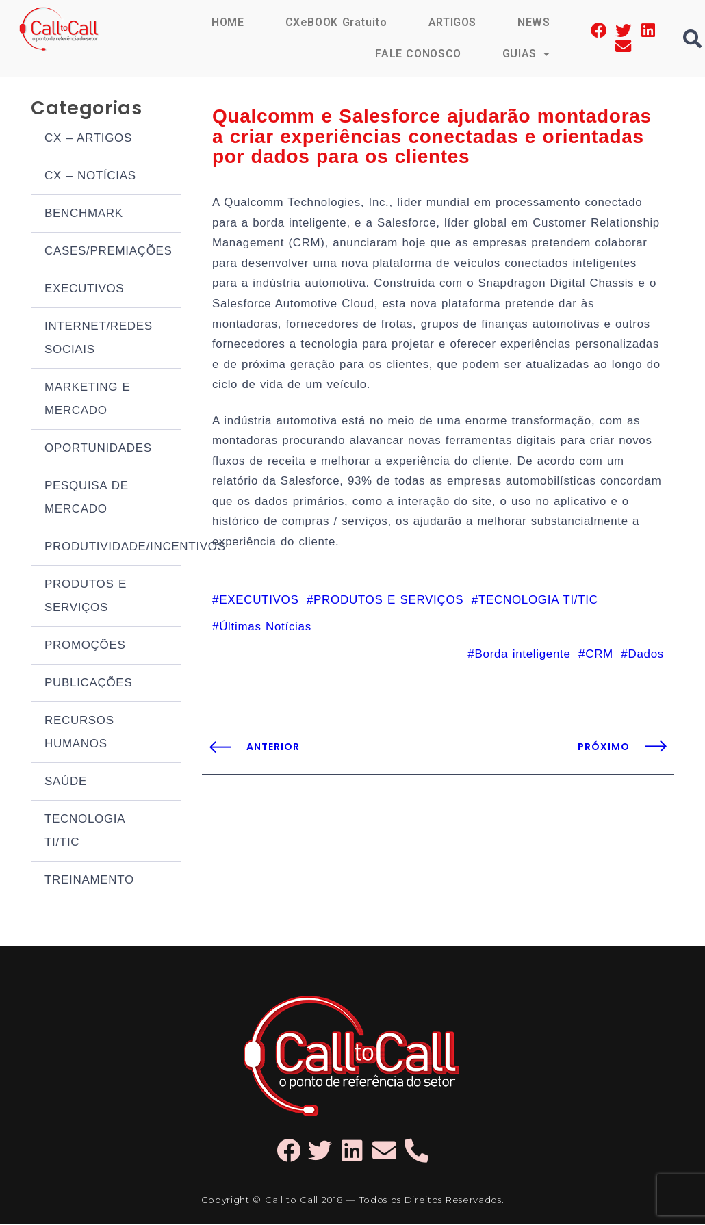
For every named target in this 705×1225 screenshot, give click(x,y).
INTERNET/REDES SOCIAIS (98, 339)
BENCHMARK (83, 214)
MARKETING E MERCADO (87, 400)
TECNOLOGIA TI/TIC (84, 832)
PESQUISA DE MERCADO (86, 498)
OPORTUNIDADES (98, 449)
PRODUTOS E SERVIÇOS (85, 597)
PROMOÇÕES (85, 646)
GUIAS (526, 53)
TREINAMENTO (89, 881)
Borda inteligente (522, 661)
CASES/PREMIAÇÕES (108, 252)
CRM (599, 661)
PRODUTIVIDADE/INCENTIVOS (112, 547)
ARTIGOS (452, 22)
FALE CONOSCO (417, 53)
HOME (227, 22)
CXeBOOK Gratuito (335, 22)
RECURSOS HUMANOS (79, 733)
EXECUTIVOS (84, 289)
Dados (646, 661)
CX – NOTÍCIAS (90, 176)
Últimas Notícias (265, 634)
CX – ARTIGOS (88, 139)
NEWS (533, 22)
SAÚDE (65, 782)
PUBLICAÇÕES (88, 684)
